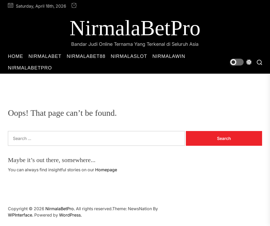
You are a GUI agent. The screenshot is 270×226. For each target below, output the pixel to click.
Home (15, 56)
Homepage (106, 169)
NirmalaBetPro (135, 28)
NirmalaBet (44, 56)
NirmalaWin (168, 56)
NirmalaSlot (129, 56)
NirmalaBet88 (86, 56)
